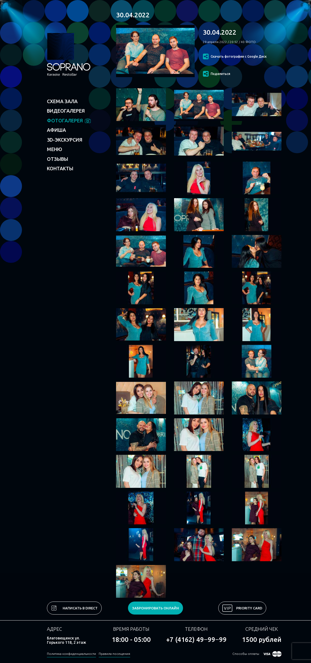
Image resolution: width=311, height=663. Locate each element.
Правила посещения (114, 653)
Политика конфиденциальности (71, 653)
